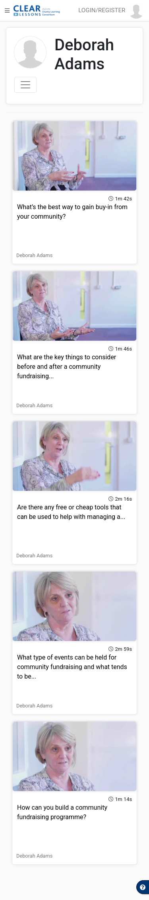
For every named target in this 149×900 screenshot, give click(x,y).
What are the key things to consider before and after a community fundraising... (66, 366)
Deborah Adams (34, 255)
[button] (112, 11)
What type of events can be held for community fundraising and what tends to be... (72, 667)
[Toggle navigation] (25, 85)
